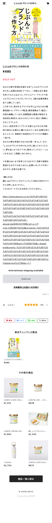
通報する (45, 294)
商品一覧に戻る (26, 479)
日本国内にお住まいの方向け (26, 287)
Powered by (26, 496)
